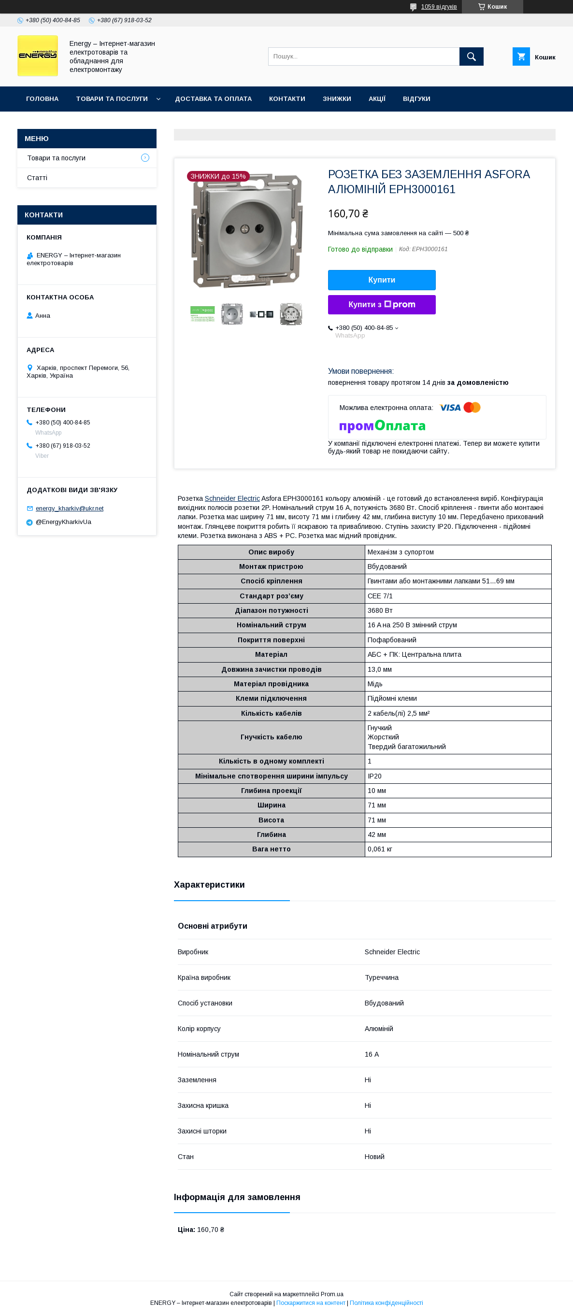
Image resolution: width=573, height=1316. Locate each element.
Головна (42, 98)
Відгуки (416, 98)
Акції (377, 98)
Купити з (381, 304)
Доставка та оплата (213, 98)
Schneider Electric (232, 498)
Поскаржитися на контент (310, 1303)
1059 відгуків (439, 6)
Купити (382, 280)
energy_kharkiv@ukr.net (69, 508)
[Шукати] (471, 56)
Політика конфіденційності (386, 1303)
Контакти (287, 98)
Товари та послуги (112, 98)
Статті (37, 178)
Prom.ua (332, 1294)
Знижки (337, 98)
